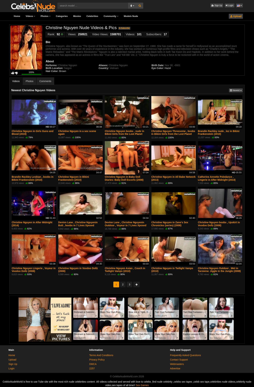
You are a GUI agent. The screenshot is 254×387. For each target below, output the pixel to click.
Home (17, 16)
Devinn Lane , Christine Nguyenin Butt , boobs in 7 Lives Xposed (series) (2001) (78, 225)
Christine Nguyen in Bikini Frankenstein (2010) (73, 178)
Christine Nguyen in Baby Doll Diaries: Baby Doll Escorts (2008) (124, 178)
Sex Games (142, 385)
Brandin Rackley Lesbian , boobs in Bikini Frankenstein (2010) (32, 178)
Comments (45, 81)
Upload (235, 16)
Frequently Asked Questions (185, 355)
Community (111, 16)
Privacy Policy (97, 359)
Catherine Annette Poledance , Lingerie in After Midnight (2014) (216, 178)
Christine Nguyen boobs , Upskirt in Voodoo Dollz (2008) (219, 224)
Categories (62, 16)
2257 (92, 368)
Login (229, 5)
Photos (45, 16)
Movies (77, 16)
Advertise (175, 368)
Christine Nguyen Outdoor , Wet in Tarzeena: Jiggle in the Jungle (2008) (219, 269)
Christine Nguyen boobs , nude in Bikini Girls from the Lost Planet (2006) (124, 134)
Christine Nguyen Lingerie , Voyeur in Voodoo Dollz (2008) (34, 269)
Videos (30, 16)
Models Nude (131, 16)
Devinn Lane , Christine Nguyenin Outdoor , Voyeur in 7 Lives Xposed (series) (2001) (125, 225)
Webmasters (177, 364)
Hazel (167, 68)
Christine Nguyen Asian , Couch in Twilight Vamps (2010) (125, 269)
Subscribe (124, 28)
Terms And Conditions (101, 355)
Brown (62, 71)
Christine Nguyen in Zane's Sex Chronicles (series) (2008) (169, 224)
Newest (236, 90)
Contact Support (179, 359)
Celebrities (92, 16)
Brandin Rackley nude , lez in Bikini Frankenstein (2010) (219, 132)
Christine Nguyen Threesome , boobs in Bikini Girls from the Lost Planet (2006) (173, 134)
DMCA (92, 364)
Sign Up (216, 5)
